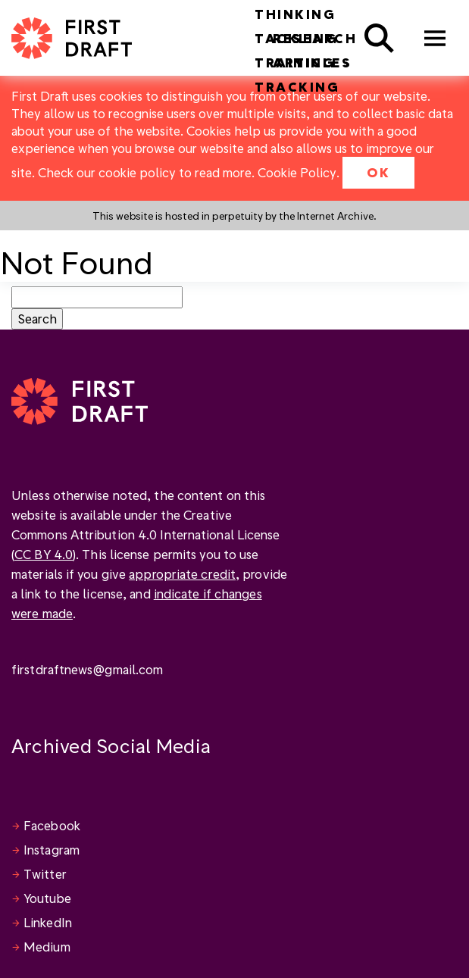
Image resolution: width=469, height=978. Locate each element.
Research (315, 38)
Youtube (47, 898)
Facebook (51, 825)
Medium (46, 946)
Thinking (295, 14)
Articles (312, 62)
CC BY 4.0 (43, 554)
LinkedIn (47, 922)
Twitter (45, 874)
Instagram (51, 849)
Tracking (297, 87)
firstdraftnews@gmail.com (87, 669)
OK (378, 172)
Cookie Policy (297, 172)
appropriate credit (182, 574)
